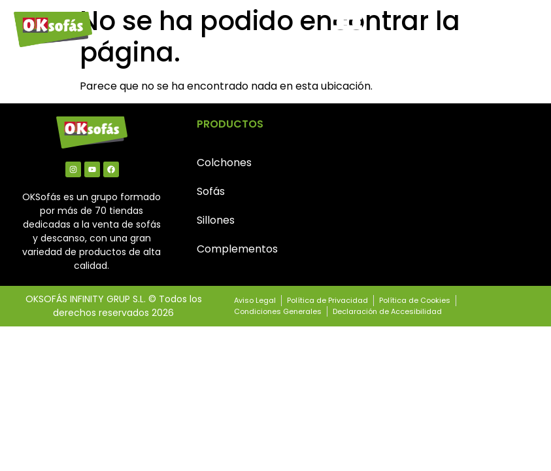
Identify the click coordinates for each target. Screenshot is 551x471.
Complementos (237, 248)
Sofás (211, 191)
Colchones (224, 162)
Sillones (216, 220)
